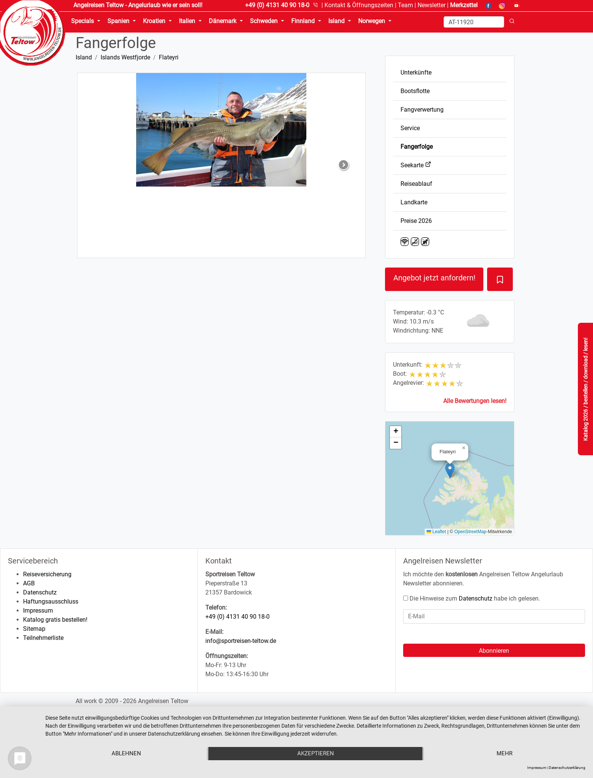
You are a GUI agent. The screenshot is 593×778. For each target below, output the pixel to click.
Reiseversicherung (47, 574)
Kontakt (358, 5)
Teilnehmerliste (43, 637)
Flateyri (169, 57)
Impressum (38, 610)
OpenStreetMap (470, 531)
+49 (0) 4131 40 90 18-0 (237, 616)
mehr (505, 753)
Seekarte (416, 165)
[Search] (474, 22)
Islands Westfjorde (125, 57)
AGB (29, 583)
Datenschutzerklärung (567, 768)
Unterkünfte (416, 72)
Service (410, 128)
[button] (450, 470)
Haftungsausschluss (50, 601)
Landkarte (414, 202)
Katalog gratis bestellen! (55, 619)
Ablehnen (126, 753)
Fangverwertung (422, 109)
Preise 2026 (416, 220)
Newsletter (432, 5)
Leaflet (436, 531)
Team (405, 5)
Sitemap (34, 628)
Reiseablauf (416, 183)
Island (84, 57)
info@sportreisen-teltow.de (240, 640)
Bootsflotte (415, 91)
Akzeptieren (315, 753)
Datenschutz (40, 592)
